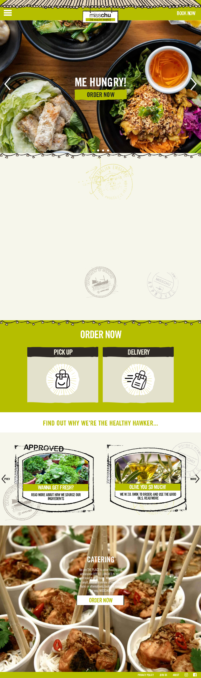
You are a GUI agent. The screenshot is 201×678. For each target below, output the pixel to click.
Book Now (186, 13)
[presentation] (10, 83)
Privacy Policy (146, 675)
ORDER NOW (100, 95)
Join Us (163, 675)
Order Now (100, 600)
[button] (93, 150)
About (176, 675)
